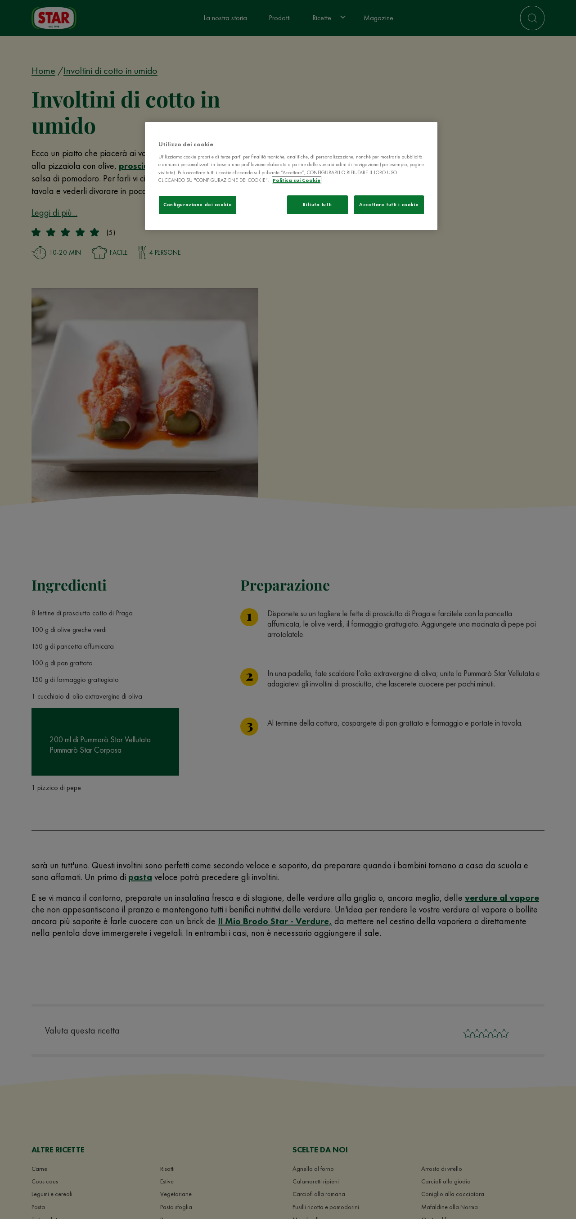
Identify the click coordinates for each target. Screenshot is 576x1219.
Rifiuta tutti (317, 204)
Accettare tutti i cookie (389, 204)
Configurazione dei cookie (197, 204)
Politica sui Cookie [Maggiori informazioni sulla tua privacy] (296, 180)
